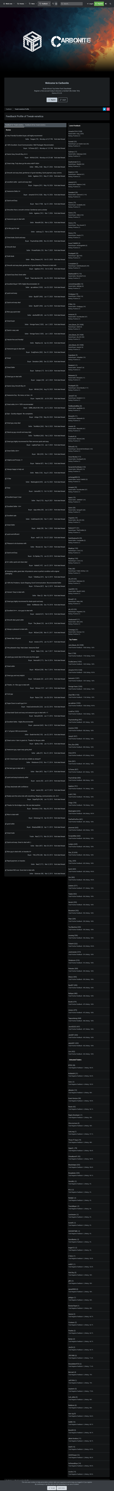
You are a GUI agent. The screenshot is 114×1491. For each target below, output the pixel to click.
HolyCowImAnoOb (32, 707)
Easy (7, 488)
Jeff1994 (71, 1380)
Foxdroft (71, 436)
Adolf (70, 1447)
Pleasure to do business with (15, 543)
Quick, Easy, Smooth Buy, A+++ (16, 154)
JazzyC (70, 736)
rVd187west (72, 1455)
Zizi (69, 877)
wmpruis (71, 314)
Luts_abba (71, 1397)
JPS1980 (71, 1355)
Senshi (70, 902)
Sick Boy (71, 1272)
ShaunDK (79, 428)
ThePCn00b (80, 530)
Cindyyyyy (71, 294)
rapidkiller (80, 408)
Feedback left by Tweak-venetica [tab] (35, 125)
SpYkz (37, 744)
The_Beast (37, 623)
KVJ (69, 1190)
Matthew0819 (73, 274)
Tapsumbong (72, 1018)
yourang (71, 935)
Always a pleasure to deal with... (17, 629)
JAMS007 (80, 500)
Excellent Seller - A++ (13, 506)
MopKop (71, 548)
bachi (70, 869)
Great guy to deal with (13, 376)
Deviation (36, 361)
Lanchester (72, 1214)
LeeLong (71, 1131)
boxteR (70, 1223)
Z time (70, 1256)
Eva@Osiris (35, 352)
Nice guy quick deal (12, 312)
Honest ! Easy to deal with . (15, 592)
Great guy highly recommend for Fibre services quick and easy (27, 441)
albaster (71, 1090)
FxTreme (31, 148)
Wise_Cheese (35, 259)
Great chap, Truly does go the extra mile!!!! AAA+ (22, 163)
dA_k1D (79, 337)
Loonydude (72, 264)
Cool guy (9, 694)
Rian (38, 595)
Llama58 (37, 491)
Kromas (79, 632)
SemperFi (79, 510)
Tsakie (70, 894)
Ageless (36, 176)
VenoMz (71, 1181)
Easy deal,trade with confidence (16, 787)
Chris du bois (72, 1123)
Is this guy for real (12, 228)
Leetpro (70, 844)
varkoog (38, 232)
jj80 (69, 1281)
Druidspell (71, 253)
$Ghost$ (71, 447)
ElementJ (35, 809)
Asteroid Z (80, 194)
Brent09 (71, 1430)
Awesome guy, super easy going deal (18, 749)
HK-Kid (32, 157)
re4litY (70, 1264)
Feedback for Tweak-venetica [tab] (14, 125)
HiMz (78, 215)
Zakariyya (79, 154)
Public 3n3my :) (81, 571)
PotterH (71, 944)
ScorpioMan (72, 836)
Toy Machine (72, 927)
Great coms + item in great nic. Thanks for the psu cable (25, 740)
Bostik (70, 1002)
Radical (37, 463)
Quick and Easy (11, 200)
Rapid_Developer (74, 1115)
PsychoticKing (73, 720)
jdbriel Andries (73, 1438)
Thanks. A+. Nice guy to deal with (17, 685)
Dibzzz (70, 977)
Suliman (38, 371)
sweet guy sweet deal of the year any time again (22, 657)
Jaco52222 (72, 1027)
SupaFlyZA (36, 799)
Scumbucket (80, 317)
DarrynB (37, 716)
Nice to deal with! (12, 814)
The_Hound (80, 225)
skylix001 (71, 1043)
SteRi (78, 327)
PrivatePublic (36, 250)
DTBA (78, 296)
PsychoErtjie (34, 241)
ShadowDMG (36, 827)
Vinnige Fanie (34, 324)
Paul (38, 500)
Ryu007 (36, 297)
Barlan (70, 1339)
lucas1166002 (73, 243)
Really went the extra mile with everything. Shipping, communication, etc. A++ (32, 796)
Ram (37, 771)
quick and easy (11, 293)
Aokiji (38, 528)
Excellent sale (10, 515)
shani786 (71, 695)
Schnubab (36, 679)
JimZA (70, 1347)
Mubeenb (71, 375)
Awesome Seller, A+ (12, 191)
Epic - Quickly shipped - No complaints (19, 414)
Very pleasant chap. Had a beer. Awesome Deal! (22, 648)
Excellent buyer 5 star (13, 497)
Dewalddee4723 (73, 1364)
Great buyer (10, 321)
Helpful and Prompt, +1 (14, 460)
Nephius (38, 343)
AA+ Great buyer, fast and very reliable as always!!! (23, 759)
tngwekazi (71, 355)
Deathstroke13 (73, 162)
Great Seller (10, 367)
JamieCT (79, 367)
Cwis (70, 1082)
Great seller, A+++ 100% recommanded (19, 404)
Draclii (79, 235)
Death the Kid (34, 734)
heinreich (71, 678)
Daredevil (71, 192)
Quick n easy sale (12, 330)
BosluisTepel (72, 1306)
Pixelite (70, 1331)
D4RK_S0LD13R (34, 408)
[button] (14, 4)
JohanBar (80, 357)
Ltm (69, 1051)
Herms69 (36, 660)
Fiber (70, 919)
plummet (36, 725)
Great (8, 358)
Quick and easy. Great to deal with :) (18, 842)
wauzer (79, 347)
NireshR (37, 222)
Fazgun (32, 139)
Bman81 (71, 599)
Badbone (71, 1405)
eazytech (71, 1389)
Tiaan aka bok (35, 278)
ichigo (36, 417)
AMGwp (79, 286)
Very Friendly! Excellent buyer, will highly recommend (23, 136)
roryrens (71, 728)
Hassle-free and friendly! (14, 339)
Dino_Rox (71, 745)
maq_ (78, 133)
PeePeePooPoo (73, 819)
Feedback (45, 4)
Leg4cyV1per (36, 445)
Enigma (35, 185)
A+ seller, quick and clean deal (16, 562)
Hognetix (71, 518)
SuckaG (71, 141)
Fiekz (70, 569)
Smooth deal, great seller (14, 620)
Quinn (70, 508)
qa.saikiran (34, 287)
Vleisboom (35, 762)
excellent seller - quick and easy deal (18, 182)
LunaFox (71, 711)
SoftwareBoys (73, 1463)
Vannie (70, 1314)
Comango (71, 630)
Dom (70, 761)
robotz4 (38, 614)
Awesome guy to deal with (15, 219)
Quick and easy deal (13, 302)
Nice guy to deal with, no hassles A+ (18, 851)
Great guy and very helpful (15, 675)
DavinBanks (72, 1239)
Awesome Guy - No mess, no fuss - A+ (19, 395)
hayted (38, 398)
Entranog (37, 818)
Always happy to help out (14, 469)
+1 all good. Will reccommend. (16, 731)
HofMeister (36, 605)
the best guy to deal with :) (15, 768)
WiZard (36, 632)
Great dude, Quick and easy (15, 237)
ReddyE (70, 1198)
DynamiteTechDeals (83, 449)
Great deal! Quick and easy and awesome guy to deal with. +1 (26, 712)
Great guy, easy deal (12, 423)
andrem (71, 886)
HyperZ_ (71, 1148)
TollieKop (37, 577)
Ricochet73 (80, 276)
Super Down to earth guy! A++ (16, 703)
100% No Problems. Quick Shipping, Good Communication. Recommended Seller (33, 583)
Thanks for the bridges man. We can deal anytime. (23, 805)
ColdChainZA (35, 519)
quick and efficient (12, 534)
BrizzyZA (79, 378)
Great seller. (10, 666)
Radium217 (72, 528)
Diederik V (71, 365)
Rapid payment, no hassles (15, 861)
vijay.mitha (37, 510)
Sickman (37, 873)
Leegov (38, 380)
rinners (36, 642)
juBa (38, 753)
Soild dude (9, 256)
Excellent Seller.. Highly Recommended (19, 722)
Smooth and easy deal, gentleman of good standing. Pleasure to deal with (30, 265)
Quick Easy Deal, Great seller (15, 275)
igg (78, 256)
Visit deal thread (59, 139)
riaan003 (71, 589)
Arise (70, 753)
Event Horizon (73, 1098)
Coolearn (71, 1322)
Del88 (70, 1422)
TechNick (36, 426)
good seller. (10, 824)
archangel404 (81, 245)
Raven (70, 1107)
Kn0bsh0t (71, 1073)
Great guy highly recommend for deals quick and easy (24, 601)
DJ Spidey (36, 556)
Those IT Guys (73, 1140)
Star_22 (70, 852)
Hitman (37, 688)
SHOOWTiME (72, 1231)
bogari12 (71, 1248)
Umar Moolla (81, 388)
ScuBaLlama (72, 662)
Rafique (70, 993)
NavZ (37, 836)
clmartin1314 (33, 195)
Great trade (10, 833)
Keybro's (71, 172)
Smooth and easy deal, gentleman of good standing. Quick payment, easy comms (33, 173)
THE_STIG (36, 855)
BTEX (70, 1065)
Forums (22, 4)
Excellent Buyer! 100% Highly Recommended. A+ (22, 284)
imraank (71, 487)
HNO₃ (37, 167)
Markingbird (35, 482)
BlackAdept (72, 1165)
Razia (37, 697)
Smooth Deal (10, 247)
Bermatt (71, 1372)
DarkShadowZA (81, 266)
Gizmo (70, 202)
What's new (9, 4)
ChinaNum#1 (72, 1156)
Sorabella (79, 205)
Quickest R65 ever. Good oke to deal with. (20, 870)
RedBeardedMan (74, 406)
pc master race (81, 144)
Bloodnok (71, 910)
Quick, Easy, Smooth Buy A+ (15, 386)
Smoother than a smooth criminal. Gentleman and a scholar (26, 210)
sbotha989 (36, 315)
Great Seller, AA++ (12, 451)
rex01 (38, 537)
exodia (70, 1472)
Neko (37, 473)
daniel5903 (72, 1289)
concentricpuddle (74, 284)
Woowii (38, 547)
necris (38, 781)
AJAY (70, 794)
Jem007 (71, 1035)
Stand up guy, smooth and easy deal (18, 432)
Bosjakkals (72, 1173)
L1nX (78, 550)
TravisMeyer (72, 1206)
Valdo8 (36, 565)
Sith (38, 454)
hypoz (70, 497)
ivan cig (71, 1414)
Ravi (36, 204)
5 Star (8, 478)
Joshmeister (72, 952)
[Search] (73, 3)
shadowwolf (72, 619)
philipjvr (71, 1297)
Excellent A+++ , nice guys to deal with (19, 610)
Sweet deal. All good (13, 638)
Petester (71, 968)
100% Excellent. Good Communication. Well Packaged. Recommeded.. (29, 145)
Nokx (78, 601)
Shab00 (79, 164)
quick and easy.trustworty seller (16, 777)
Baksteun (79, 581)
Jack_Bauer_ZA (73, 325)
